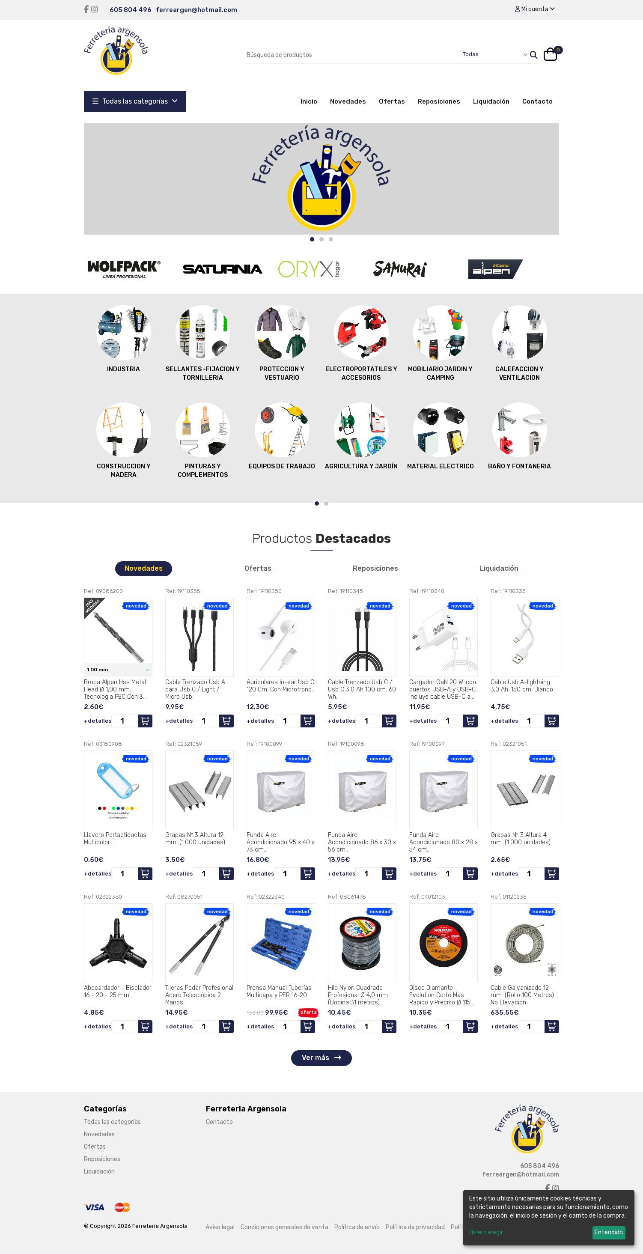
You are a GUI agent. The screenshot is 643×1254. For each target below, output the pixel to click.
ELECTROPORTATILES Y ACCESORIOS (361, 342)
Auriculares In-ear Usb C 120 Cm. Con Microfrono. (280, 686)
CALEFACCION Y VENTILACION (519, 342)
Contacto (537, 101)
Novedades (348, 101)
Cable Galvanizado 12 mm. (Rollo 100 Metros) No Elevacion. (522, 995)
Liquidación (491, 101)
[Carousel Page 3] (331, 239)
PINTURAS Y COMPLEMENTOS (203, 440)
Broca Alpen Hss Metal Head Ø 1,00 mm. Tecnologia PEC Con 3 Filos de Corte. (115, 689)
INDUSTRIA (123, 338)
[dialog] (548, 1217)
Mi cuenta (535, 9)
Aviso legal (220, 1227)
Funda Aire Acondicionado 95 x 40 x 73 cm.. (281, 842)
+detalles (97, 721)
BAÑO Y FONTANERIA (519, 436)
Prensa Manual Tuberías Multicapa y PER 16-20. (279, 991)
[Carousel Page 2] (321, 239)
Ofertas (392, 101)
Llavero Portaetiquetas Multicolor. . (115, 838)
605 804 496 (131, 10)
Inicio (312, 101)
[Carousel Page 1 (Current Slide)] (312, 239)
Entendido (609, 1232)
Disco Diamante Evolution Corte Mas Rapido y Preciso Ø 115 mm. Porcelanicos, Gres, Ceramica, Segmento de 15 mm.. (442, 995)
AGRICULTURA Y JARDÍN (361, 436)
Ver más (321, 1058)
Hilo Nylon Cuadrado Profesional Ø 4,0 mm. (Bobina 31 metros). (358, 995)
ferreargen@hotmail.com (196, 10)
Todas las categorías (135, 101)
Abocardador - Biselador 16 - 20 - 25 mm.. (118, 991)
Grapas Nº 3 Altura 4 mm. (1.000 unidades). (521, 838)
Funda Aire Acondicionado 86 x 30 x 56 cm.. (362, 842)
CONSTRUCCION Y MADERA (123, 440)
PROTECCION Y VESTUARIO (282, 342)
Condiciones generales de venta (284, 1227)
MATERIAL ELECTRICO (440, 436)
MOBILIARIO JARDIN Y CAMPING (440, 342)
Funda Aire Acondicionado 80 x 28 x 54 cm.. (443, 842)
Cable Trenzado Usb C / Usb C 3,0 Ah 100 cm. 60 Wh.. (362, 689)
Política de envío (357, 1227)
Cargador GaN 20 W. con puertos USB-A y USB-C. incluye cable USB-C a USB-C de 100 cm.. (443, 689)
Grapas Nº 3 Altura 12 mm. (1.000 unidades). (195, 838)
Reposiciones (439, 101)
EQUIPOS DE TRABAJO (282, 436)
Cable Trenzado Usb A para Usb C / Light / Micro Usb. (195, 689)
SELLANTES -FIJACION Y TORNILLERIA (203, 342)
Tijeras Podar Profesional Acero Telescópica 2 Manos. (199, 995)
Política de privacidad (415, 1227)
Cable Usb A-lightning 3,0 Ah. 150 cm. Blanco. (522, 686)
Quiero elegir (486, 1232)
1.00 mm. (98, 670)
